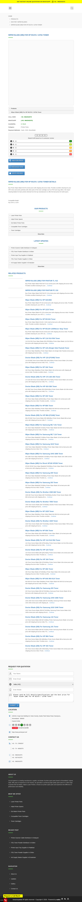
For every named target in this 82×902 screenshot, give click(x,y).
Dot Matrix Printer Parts (17, 223)
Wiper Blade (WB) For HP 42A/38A (38, 300)
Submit (13, 705)
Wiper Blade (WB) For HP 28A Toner (39, 569)
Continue (49, 285)
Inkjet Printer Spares (17, 219)
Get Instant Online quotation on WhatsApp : (41, 1)
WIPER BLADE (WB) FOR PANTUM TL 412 (41, 281)
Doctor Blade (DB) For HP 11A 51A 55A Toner (42, 540)
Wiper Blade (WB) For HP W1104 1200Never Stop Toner (46, 329)
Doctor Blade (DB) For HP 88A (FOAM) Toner (42, 415)
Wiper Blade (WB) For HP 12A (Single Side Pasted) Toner (47, 348)
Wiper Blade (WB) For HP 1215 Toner (39, 309)
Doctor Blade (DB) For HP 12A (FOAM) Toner (42, 358)
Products (14, 19)
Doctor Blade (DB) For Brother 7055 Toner (41, 502)
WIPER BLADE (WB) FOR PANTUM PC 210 (41, 290)
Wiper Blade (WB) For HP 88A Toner (39, 406)
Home (10, 16)
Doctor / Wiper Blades (19, 22)
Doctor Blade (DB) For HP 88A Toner (39, 636)
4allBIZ (58, 899)
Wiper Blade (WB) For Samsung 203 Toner (41, 482)
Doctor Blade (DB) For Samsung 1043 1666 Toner (44, 598)
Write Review (17, 173)
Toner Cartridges (16, 230)
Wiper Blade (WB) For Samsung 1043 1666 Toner (44, 454)
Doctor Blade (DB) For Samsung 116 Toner (41, 617)
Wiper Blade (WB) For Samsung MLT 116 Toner (43, 434)
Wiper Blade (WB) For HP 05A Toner (39, 531)
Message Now (17, 167)
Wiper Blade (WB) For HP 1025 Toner (39, 511)
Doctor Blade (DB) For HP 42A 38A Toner (41, 386)
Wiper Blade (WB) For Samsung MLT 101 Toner (43, 425)
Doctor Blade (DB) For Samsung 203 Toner (41, 588)
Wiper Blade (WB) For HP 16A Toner (39, 367)
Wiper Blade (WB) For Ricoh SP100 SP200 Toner (44, 463)
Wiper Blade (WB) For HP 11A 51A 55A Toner (42, 338)
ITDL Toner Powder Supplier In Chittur (22, 259)
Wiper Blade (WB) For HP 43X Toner (39, 396)
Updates (13, 879)
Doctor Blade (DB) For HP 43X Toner (39, 646)
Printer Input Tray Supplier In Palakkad (22, 255)
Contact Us (14, 888)
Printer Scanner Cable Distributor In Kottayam (24, 248)
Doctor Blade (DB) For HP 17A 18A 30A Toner (42, 377)
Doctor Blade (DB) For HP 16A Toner (39, 559)
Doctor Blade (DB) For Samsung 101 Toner (41, 627)
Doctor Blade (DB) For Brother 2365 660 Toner (43, 492)
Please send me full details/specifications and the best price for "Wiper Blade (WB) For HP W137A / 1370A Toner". (43, 697)
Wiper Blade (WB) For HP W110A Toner (40, 319)
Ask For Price (17, 160)
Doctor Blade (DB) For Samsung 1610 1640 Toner (44, 607)
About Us (14, 874)
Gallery (13, 884)
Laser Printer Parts (16, 215)
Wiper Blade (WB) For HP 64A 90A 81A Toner (42, 579)
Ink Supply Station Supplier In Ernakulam (22, 262)
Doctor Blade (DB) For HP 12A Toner (39, 550)
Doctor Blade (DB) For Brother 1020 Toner (41, 521)
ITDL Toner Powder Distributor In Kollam (22, 251)
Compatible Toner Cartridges (19, 226)
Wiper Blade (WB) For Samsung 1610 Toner (42, 444)
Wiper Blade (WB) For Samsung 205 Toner (41, 473)
